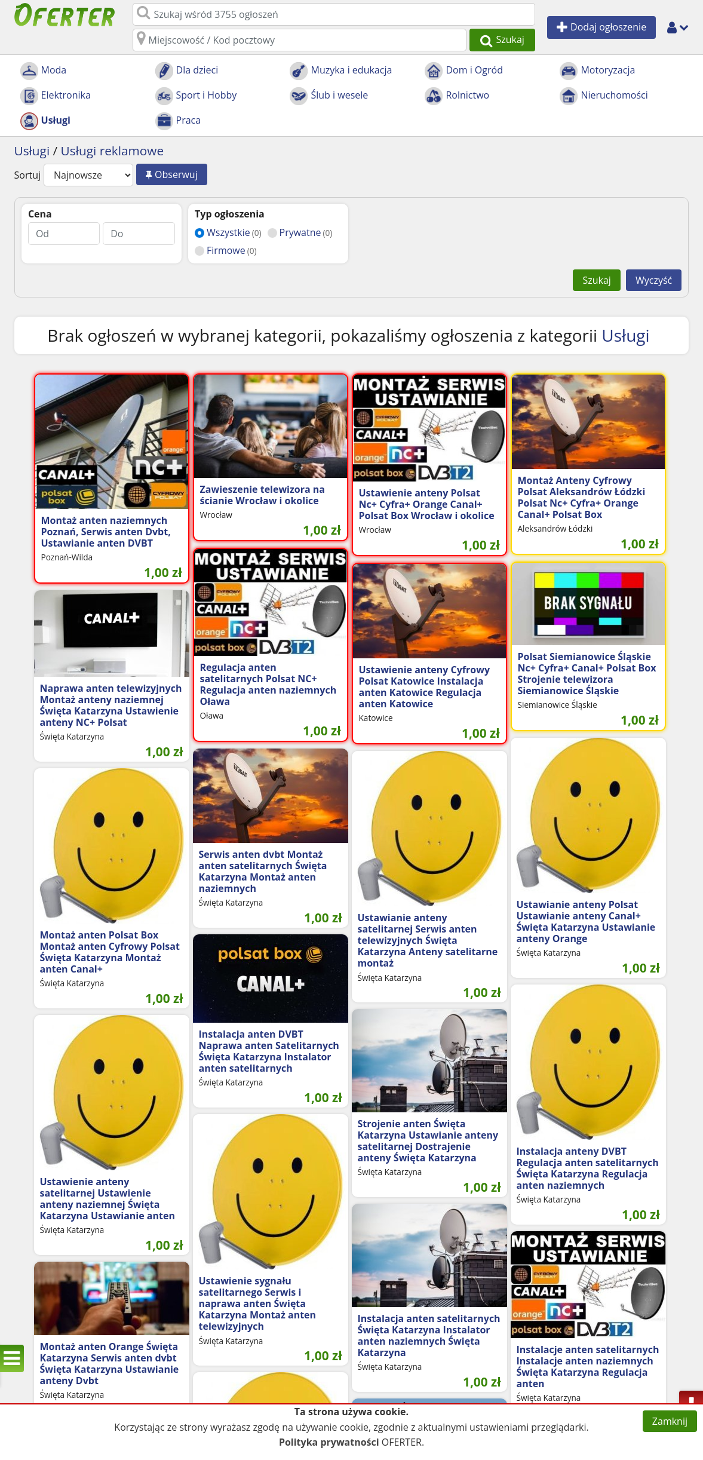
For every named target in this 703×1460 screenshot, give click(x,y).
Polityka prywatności (329, 1442)
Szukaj (596, 280)
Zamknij (669, 1421)
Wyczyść (654, 280)
